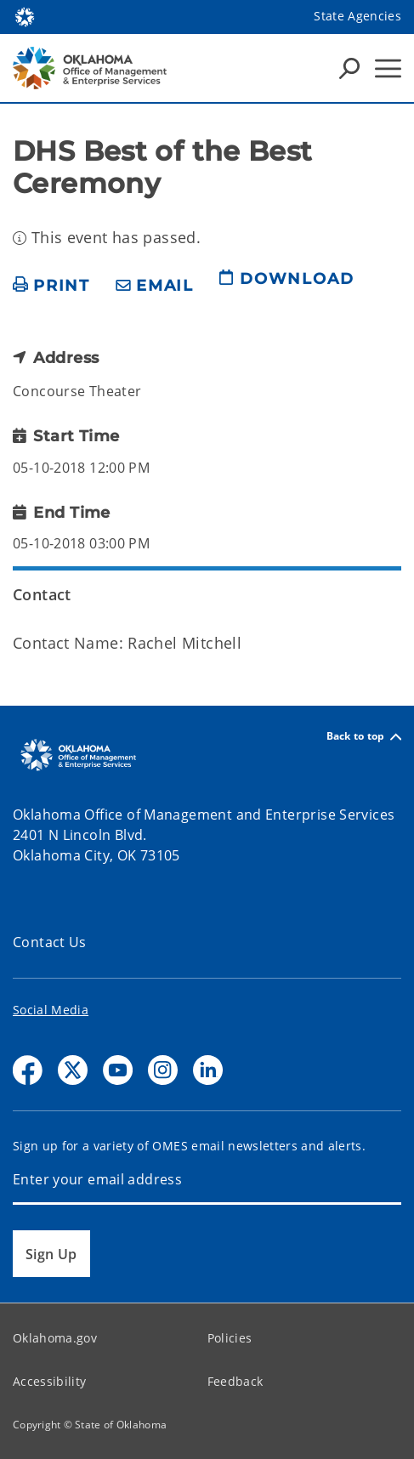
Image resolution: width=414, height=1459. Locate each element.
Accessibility (49, 1381)
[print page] (51, 286)
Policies (229, 1338)
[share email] (155, 286)
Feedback (235, 1381)
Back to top (363, 736)
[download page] (286, 286)
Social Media (50, 1010)
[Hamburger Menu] (388, 68)
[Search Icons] (349, 68)
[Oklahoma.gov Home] (25, 16)
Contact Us (50, 942)
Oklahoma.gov (55, 1338)
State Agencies (357, 16)
